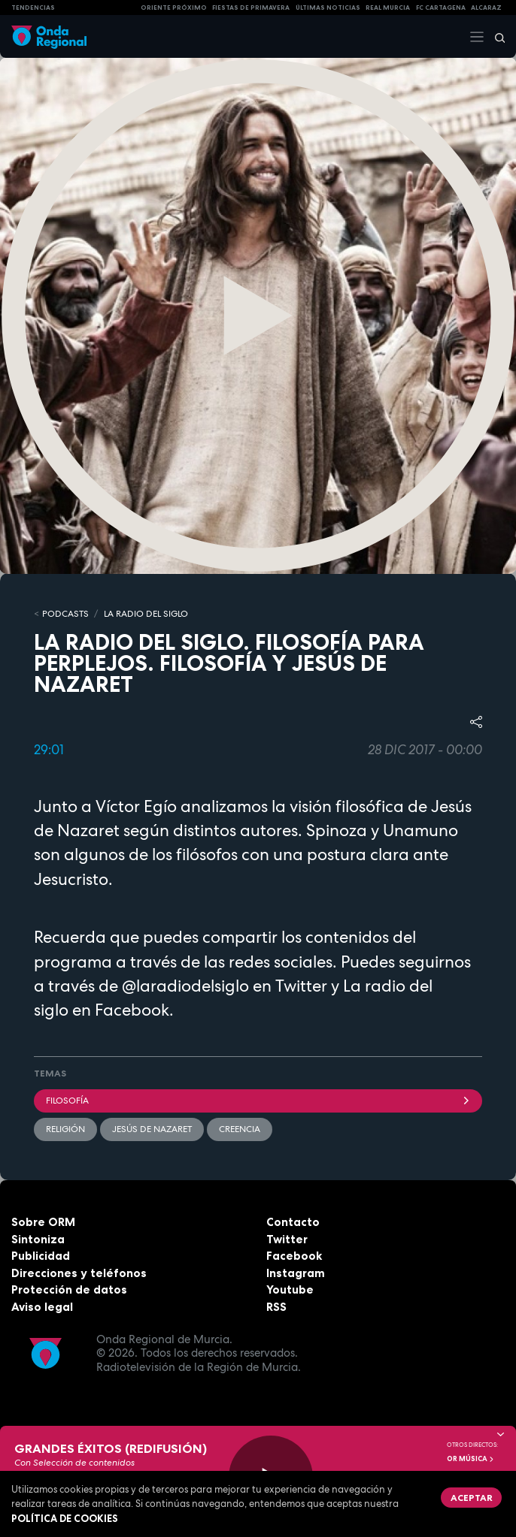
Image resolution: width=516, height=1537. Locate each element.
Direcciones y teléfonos (79, 1273)
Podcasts (65, 614)
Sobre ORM (43, 1222)
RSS (276, 1307)
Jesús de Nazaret (152, 1129)
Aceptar (472, 1497)
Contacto (293, 1222)
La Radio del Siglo (146, 614)
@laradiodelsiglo (183, 985)
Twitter (287, 1239)
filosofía (258, 1101)
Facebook (294, 1256)
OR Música (471, 1458)
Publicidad (40, 1256)
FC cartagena (441, 7)
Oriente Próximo (174, 7)
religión (65, 1129)
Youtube (290, 1289)
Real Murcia (388, 7)
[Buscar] (495, 37)
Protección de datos (69, 1289)
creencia (239, 1129)
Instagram (295, 1273)
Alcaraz (486, 7)
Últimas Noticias (328, 7)
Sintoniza (38, 1239)
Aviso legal (42, 1307)
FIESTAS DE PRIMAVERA (251, 7)
